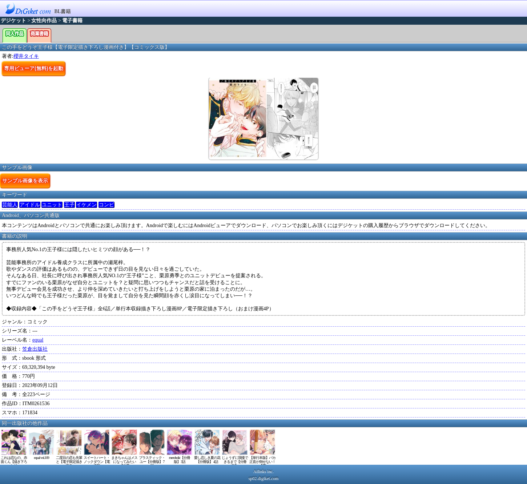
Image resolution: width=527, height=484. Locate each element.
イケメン (86, 204)
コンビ (106, 204)
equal (37, 340)
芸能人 (9, 204)
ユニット (52, 204)
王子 (69, 204)
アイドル (30, 204)
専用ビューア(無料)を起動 (33, 68)
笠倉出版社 (35, 349)
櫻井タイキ (26, 56)
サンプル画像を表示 (25, 180)
